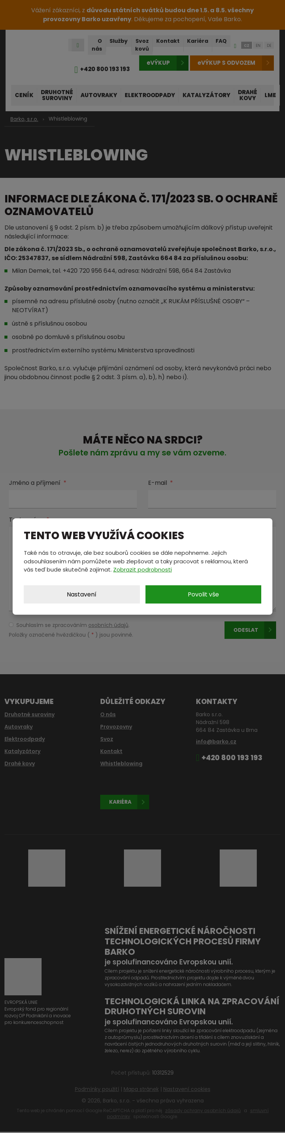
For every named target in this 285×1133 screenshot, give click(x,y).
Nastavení (81, 594)
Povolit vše (203, 594)
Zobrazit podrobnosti (142, 569)
